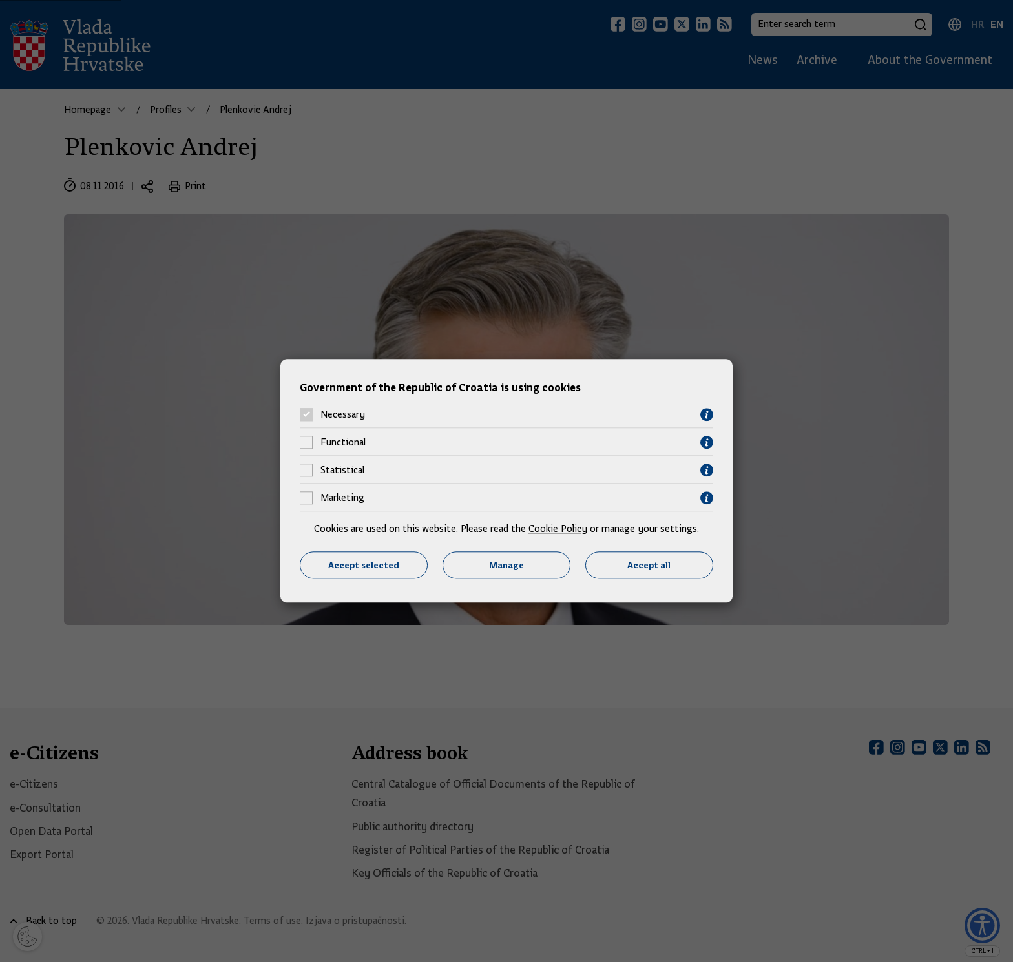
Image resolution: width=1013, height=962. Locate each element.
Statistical (342, 470)
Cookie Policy (557, 529)
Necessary (342, 415)
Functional (343, 443)
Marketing (342, 498)
